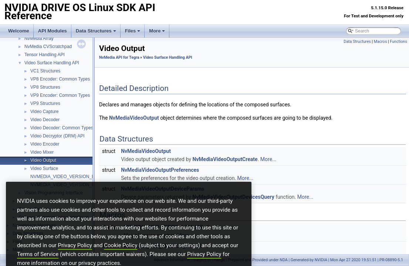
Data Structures (96, 31)
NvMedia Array (39, 38)
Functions (398, 41)
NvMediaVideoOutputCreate (224, 159)
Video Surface (44, 168)
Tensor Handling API (44, 54)
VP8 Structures (45, 87)
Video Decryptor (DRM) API (57, 136)
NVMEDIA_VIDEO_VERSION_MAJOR (68, 176)
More (157, 31)
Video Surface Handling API (51, 62)
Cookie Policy (120, 258)
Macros (380, 41)
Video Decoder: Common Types (61, 127)
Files (133, 31)
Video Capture (44, 111)
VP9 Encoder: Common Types (60, 95)
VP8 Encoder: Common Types (60, 79)
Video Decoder (45, 119)
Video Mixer (42, 152)
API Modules (52, 31)
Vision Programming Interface (53, 192)
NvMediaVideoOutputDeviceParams (162, 189)
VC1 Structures (45, 71)
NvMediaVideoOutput (134, 118)
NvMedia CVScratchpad (48, 46)
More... (268, 159)
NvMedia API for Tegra (119, 57)
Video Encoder (45, 144)
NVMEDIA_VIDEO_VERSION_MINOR (68, 184)
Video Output (43, 160)
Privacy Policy (75, 258)
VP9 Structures (45, 103)
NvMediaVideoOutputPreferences (160, 170)
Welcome (18, 31)
